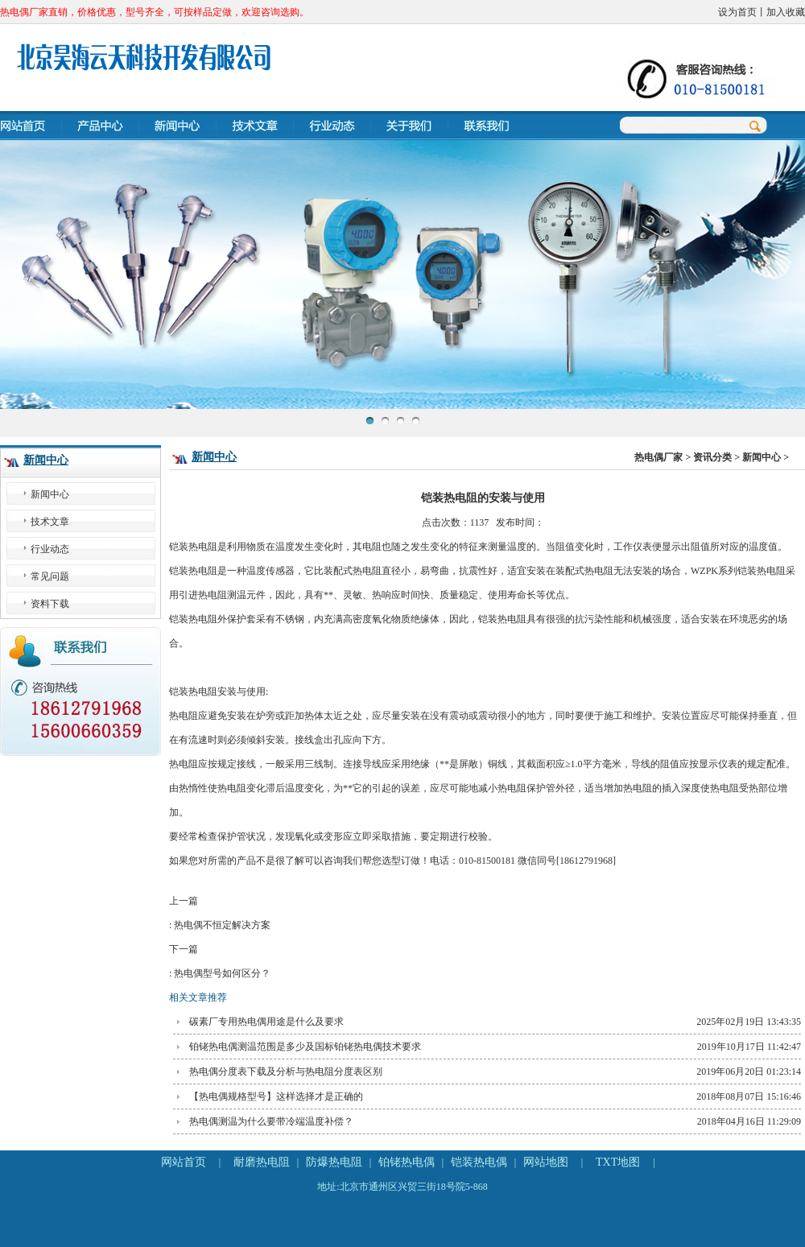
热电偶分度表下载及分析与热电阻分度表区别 (285, 1071)
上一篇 (483, 916)
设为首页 (737, 12)
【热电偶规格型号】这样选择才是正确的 (276, 1096)
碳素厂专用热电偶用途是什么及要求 (266, 1021)
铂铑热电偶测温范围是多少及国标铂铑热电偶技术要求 (305, 1046)
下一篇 (483, 964)
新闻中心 (45, 460)
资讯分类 (712, 457)
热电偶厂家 (658, 457)
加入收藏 (785, 12)
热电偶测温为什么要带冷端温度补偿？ (271, 1121)
